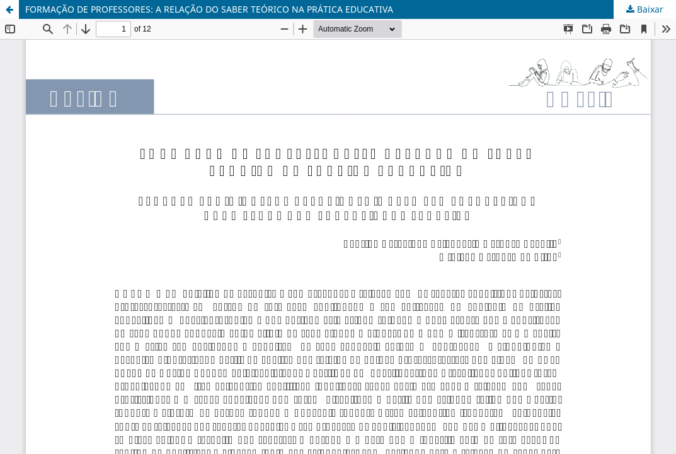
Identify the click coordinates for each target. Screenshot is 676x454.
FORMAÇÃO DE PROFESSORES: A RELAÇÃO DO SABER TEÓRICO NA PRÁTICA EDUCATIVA (209, 9)
